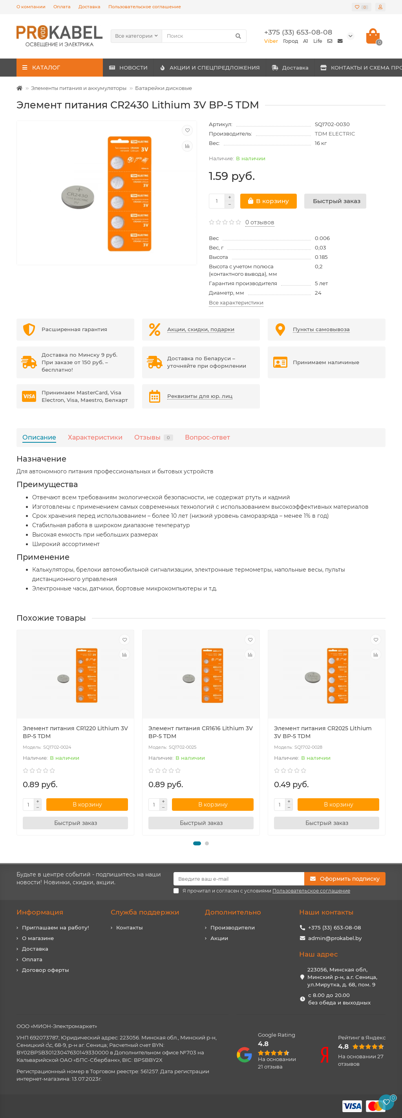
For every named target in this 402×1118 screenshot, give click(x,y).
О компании (31, 6)
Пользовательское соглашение (144, 6)
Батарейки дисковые (163, 88)
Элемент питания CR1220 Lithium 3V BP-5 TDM (75, 732)
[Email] (239, 878)
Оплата (62, 6)
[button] (197, 843)
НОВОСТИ (136, 67)
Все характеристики (236, 302)
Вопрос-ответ (207, 437)
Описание (39, 437)
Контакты (129, 927)
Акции (219, 938)
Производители (232, 927)
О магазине (38, 938)
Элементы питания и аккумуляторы (78, 88)
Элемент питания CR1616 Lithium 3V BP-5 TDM (200, 732)
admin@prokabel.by (335, 938)
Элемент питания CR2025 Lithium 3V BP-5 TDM (323, 732)
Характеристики (95, 437)
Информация (39, 912)
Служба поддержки (145, 912)
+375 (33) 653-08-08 (334, 927)
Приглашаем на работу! (55, 927)
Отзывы (153, 437)
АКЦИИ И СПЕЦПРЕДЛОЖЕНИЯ (235, 67)
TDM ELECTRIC (335, 133)
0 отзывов (259, 222)
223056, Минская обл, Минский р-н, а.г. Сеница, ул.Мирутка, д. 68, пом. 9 (342, 977)
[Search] (204, 36)
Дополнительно (233, 912)
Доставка (89, 6)
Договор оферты (45, 970)
